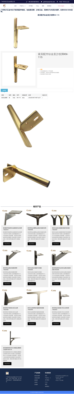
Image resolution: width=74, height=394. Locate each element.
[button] (72, 6)
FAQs (37, 6)
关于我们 (31, 6)
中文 (59, 6)
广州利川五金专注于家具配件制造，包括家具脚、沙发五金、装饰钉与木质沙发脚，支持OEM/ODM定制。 (37, 10)
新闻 (43, 6)
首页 (15, 6)
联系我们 (49, 6)
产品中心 (23, 6)
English (62, 6)
